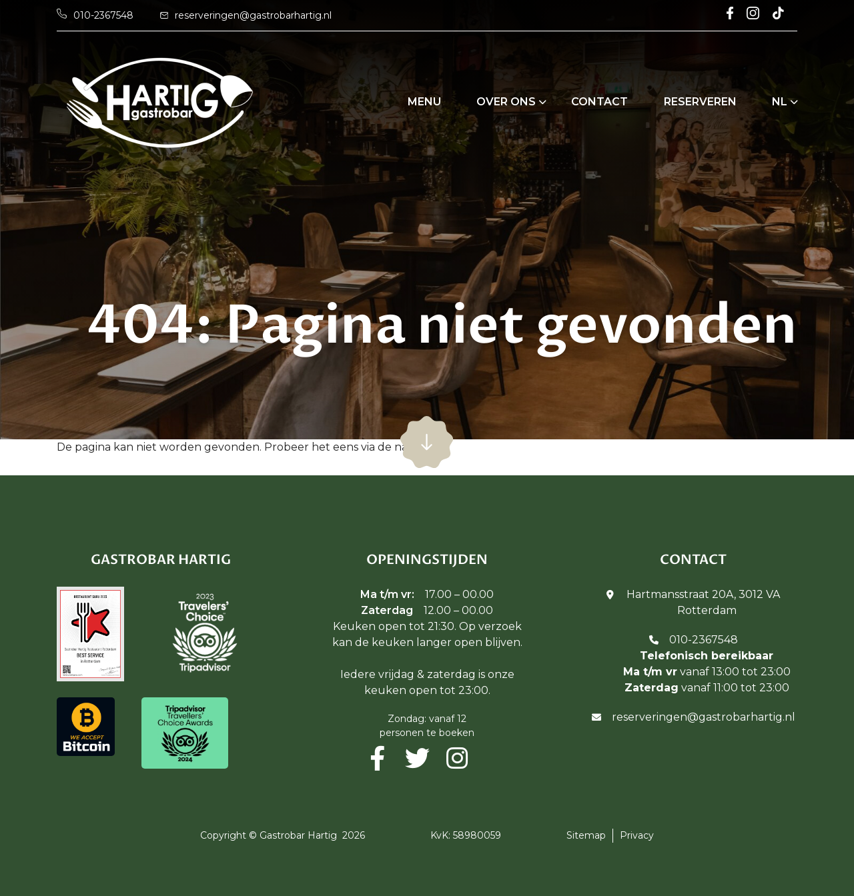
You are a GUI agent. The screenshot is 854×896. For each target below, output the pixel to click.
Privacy (637, 835)
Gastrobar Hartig (298, 835)
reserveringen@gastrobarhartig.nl (703, 717)
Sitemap (586, 835)
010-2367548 (703, 639)
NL (779, 101)
